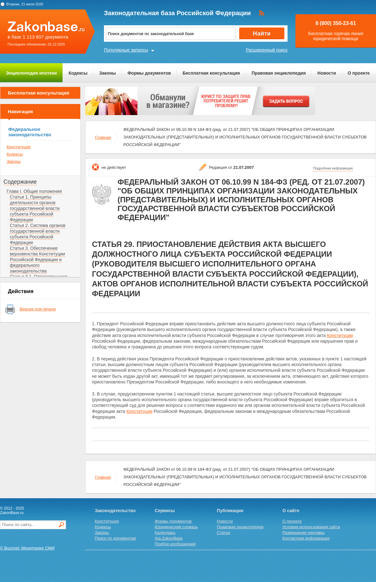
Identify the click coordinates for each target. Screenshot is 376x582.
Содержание (20, 182)
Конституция (19, 146)
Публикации (230, 510)
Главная (103, 137)
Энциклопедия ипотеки (31, 73)
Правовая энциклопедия (279, 73)
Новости (327, 73)
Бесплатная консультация (211, 73)
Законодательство (115, 510)
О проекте (359, 73)
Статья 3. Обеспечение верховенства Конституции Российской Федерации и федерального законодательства (37, 259)
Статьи (223, 532)
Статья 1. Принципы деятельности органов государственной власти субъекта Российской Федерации (35, 208)
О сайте (291, 510)
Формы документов (149, 73)
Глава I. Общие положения (34, 191)
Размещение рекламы (303, 532)
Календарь (165, 532)
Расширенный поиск (267, 49)
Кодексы (78, 73)
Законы (107, 73)
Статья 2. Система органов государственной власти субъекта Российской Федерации (37, 234)
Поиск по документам (115, 538)
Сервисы (165, 510)
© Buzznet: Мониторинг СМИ (27, 548)
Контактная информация (306, 538)
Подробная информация (333, 168)
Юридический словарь (176, 526)
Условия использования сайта (311, 526)
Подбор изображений (175, 544)
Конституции (340, 335)
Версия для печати (38, 309)
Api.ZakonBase (169, 538)
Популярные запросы (126, 49)
